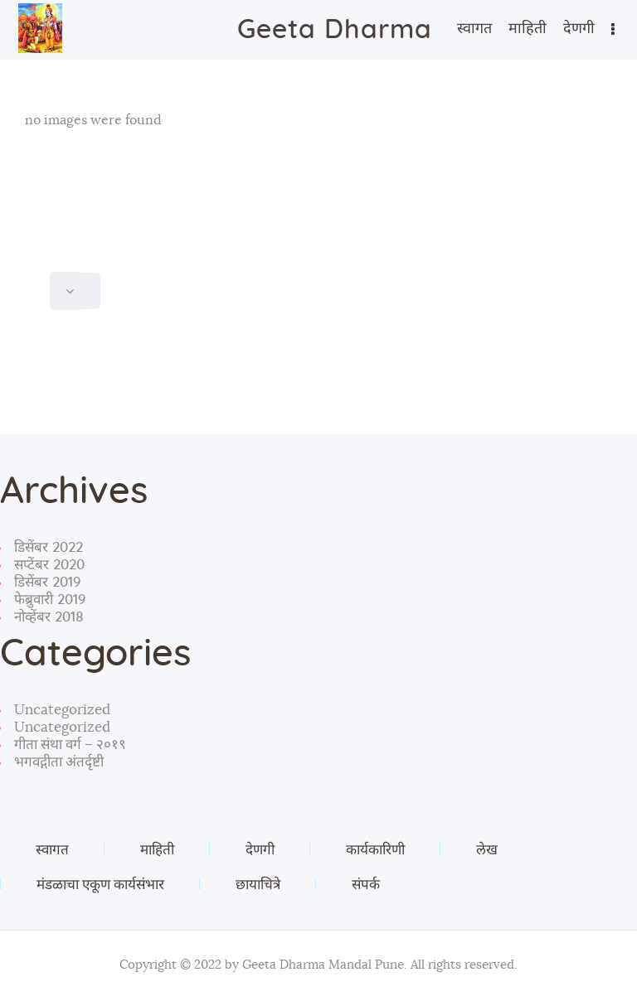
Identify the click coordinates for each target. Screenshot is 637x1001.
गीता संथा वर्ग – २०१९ (70, 744)
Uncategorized (62, 710)
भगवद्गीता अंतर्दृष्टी (59, 762)
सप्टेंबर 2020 (49, 565)
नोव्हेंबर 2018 (49, 617)
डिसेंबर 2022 (48, 547)
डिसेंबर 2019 (47, 582)
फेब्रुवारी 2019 (49, 599)
